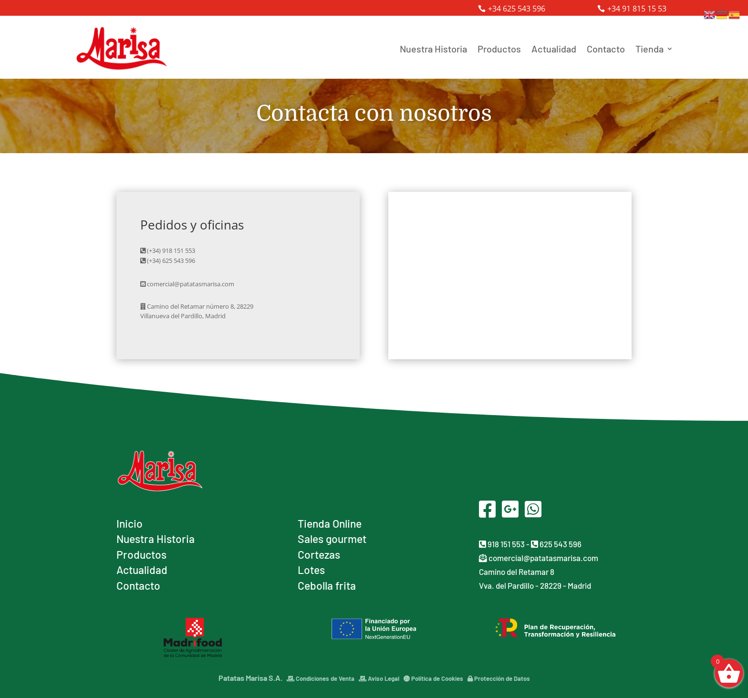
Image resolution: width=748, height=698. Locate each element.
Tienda (649, 48)
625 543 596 (556, 544)
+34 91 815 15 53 (636, 8)
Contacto (606, 48)
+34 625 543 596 (516, 8)
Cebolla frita (327, 585)
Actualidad (553, 48)
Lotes (311, 569)
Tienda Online (330, 523)
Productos (499, 48)
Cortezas (319, 554)
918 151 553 (502, 544)
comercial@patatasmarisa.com (538, 558)
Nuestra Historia (433, 48)
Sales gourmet (332, 538)
